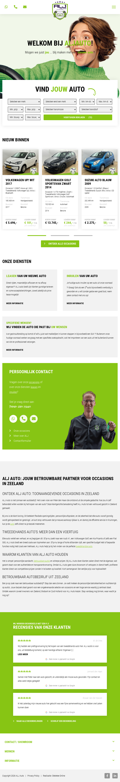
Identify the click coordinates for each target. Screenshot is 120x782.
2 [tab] (60, 235)
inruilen (13, 392)
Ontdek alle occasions (60, 243)
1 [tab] (36, 235)
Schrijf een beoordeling (61, 721)
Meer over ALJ (21, 435)
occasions (34, 382)
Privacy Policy (33, 775)
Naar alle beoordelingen (27, 721)
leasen (34, 387)
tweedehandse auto (84, 546)
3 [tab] (83, 235)
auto (12, 524)
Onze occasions (22, 430)
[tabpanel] (20, 189)
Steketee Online (58, 775)
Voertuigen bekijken (78, 117)
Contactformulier (23, 440)
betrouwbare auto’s (42, 561)
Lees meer (23, 654)
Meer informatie (14, 303)
